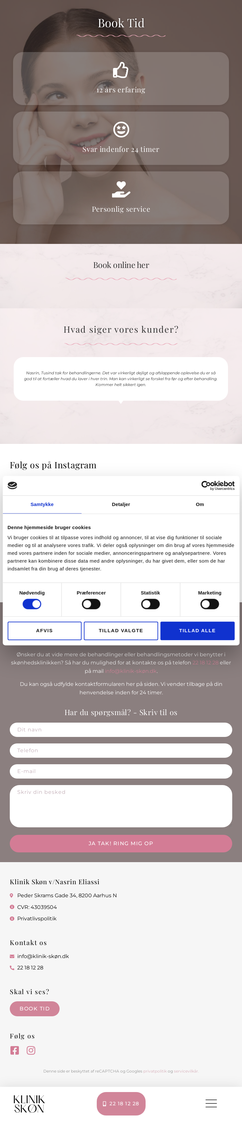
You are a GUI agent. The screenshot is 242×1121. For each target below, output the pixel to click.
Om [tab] (200, 504)
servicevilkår (186, 1071)
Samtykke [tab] (42, 504)
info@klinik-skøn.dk (131, 671)
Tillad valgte (121, 631)
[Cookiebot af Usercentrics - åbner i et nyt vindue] (206, 485)
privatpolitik (155, 1071)
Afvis (44, 631)
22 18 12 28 (205, 663)
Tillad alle (197, 631)
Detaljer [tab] (121, 504)
